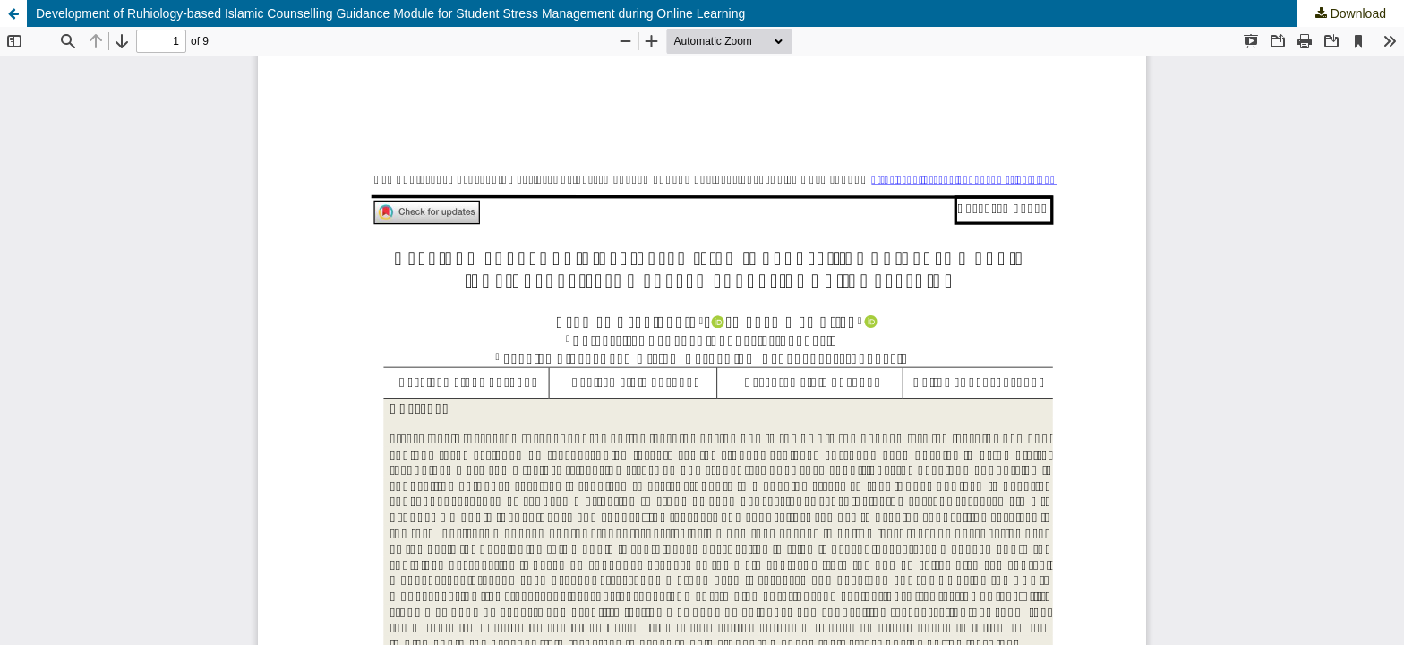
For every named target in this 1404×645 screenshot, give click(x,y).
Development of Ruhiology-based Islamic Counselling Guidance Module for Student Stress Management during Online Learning (390, 13)
